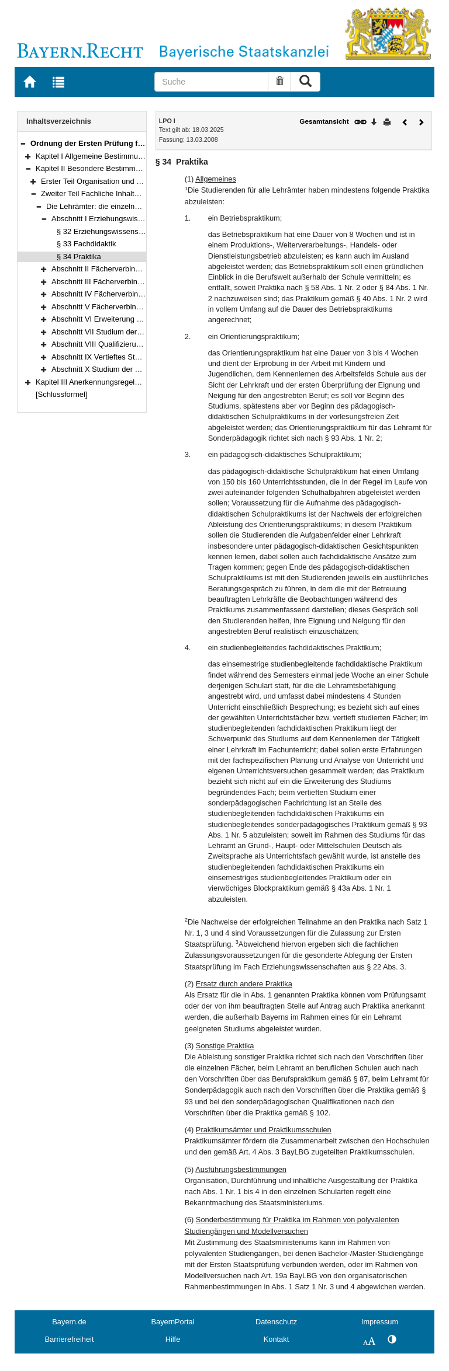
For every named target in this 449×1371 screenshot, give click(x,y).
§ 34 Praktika (79, 256)
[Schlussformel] (62, 394)
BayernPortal (173, 1321)
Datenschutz (276, 1321)
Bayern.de (69, 1321)
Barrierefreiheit (69, 1339)
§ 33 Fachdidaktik (86, 243)
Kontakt (276, 1339)
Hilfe (173, 1339)
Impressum (379, 1321)
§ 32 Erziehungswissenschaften (110, 231)
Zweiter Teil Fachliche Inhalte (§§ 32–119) (111, 193)
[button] (23, 143)
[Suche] (211, 82)
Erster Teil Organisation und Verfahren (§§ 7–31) (122, 181)
